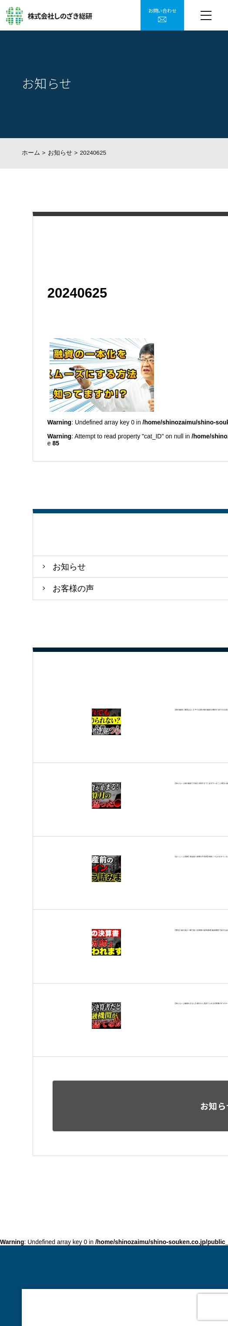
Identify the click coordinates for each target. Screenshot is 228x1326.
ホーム (31, 152)
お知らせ (60, 152)
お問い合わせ (162, 10)
